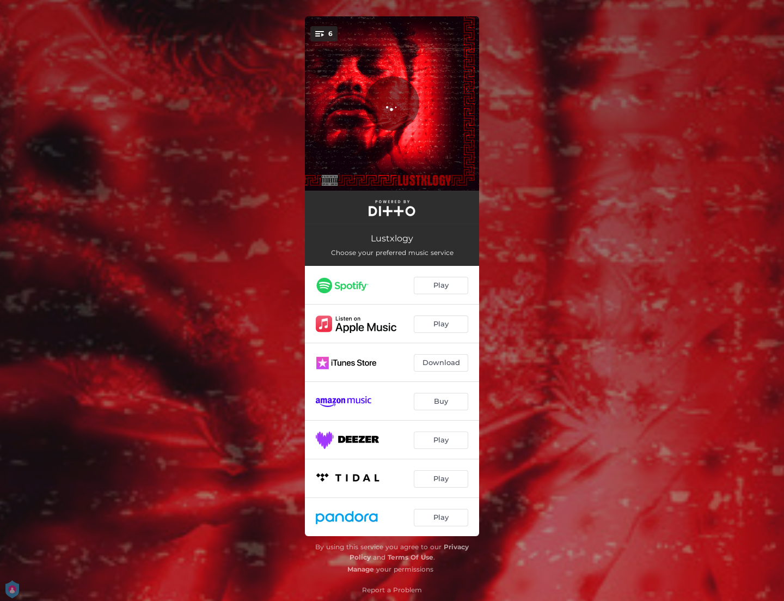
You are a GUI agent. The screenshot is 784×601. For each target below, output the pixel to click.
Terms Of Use (410, 557)
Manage (360, 569)
